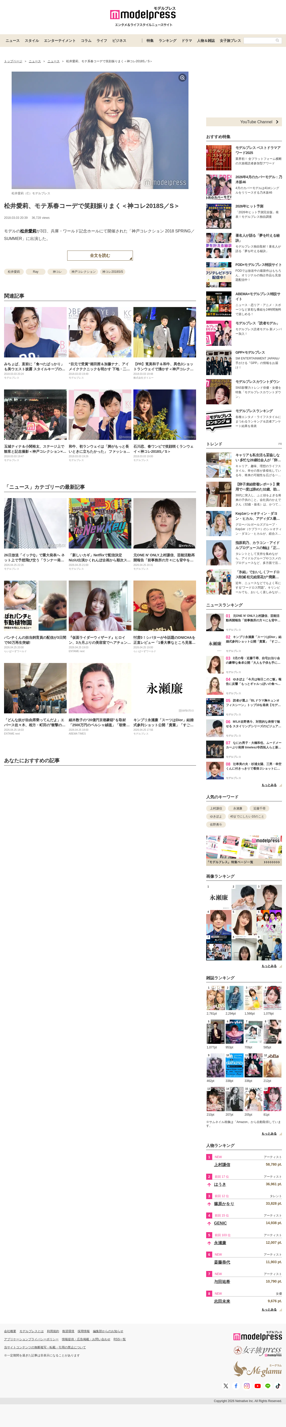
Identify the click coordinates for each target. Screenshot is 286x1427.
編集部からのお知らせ (108, 1331)
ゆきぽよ (216, 816)
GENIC (220, 1223)
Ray (35, 272)
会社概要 (10, 1331)
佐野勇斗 (216, 824)
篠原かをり (224, 1204)
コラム (86, 41)
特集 (150, 41)
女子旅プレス (230, 41)
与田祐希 (222, 1282)
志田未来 (222, 1301)
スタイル (32, 41)
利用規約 (53, 1331)
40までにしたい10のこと (247, 816)
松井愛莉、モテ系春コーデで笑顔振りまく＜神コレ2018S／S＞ (92, 205)
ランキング (167, 41)
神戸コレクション (84, 272)
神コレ (57, 272)
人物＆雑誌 (206, 41)
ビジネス (119, 41)
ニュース (13, 41)
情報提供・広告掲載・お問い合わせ (86, 1339)
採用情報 (84, 1331)
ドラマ (186, 41)
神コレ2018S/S (112, 272)
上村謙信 (216, 808)
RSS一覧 (120, 1339)
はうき (220, 1184)
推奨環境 (68, 1331)
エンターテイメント (60, 41)
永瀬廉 (237, 808)
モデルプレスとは (31, 1331)
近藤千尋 (259, 808)
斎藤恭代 (222, 1262)
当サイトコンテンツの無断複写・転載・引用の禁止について (45, 1347)
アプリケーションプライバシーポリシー (31, 1339)
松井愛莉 (28, 231)
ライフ (102, 41)
